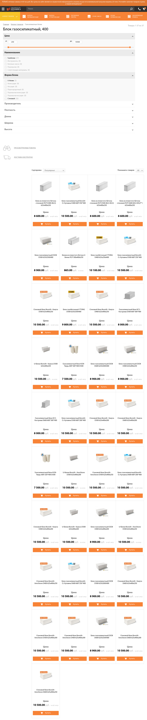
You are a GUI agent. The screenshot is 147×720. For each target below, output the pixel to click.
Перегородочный (16, 94)
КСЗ (73, 606)
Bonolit (54, 603)
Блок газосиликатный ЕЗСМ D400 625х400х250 (130, 231)
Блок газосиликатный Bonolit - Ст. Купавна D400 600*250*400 (74, 68)
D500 (63, 618)
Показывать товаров (126, 36)
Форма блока (11, 79)
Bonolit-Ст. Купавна (88, 603)
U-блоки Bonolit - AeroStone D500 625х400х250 (130, 394)
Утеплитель (101, 642)
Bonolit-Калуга (69, 603)
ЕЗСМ (63, 606)
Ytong (53, 606)
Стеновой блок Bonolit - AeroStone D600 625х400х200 (129, 503)
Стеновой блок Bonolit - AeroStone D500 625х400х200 (45, 503)
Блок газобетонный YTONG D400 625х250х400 (102, 122)
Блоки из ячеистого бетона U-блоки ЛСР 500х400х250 (74, 122)
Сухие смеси (55, 639)
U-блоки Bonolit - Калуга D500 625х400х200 (74, 394)
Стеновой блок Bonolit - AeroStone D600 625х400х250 (45, 557)
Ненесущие (13, 88)
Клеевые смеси (15, 67)
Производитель (12, 110)
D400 (53, 618)
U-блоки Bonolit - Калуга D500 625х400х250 (46, 231)
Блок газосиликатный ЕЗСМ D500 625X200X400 (102, 448)
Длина (7, 122)
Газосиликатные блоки (59, 636)
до (18, 41)
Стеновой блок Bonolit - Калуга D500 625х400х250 (46, 177)
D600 (73, 618)
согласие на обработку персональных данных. (120, 683)
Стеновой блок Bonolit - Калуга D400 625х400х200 (46, 394)
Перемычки (13, 70)
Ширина (8, 129)
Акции (5, 636)
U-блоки (12, 85)
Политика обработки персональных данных (42, 704)
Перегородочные (72, 614)
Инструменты (14, 64)
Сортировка (36, 36)
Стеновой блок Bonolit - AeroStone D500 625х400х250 (101, 340)
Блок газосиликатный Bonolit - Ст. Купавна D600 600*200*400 (130, 340)
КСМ (82, 606)
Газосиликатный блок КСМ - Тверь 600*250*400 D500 (46, 340)
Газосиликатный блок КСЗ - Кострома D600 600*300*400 (46, 285)
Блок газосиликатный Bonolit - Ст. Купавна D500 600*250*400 (130, 122)
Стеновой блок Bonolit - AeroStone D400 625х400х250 (45, 448)
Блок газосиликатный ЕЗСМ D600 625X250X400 (102, 503)
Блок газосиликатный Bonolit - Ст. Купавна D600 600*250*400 (74, 448)
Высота (8, 135)
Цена (7, 36)
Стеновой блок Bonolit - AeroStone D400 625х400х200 (73, 503)
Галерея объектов (10, 658)
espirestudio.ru (113, 708)
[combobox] (54, 36)
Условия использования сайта (42, 701)
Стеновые (55, 614)
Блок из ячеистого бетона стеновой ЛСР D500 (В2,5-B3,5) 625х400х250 (102, 69)
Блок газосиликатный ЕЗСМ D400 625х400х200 (102, 394)
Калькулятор (8, 642)
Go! (131, 9)
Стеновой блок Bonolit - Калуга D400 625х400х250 (102, 177)
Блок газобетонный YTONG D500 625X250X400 (74, 177)
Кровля (53, 645)
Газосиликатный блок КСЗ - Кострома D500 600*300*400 (130, 177)
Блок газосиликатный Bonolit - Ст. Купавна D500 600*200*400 (74, 285)
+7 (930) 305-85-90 (139, 9)
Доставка (7, 652)
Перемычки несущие (17, 102)
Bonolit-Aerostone (126, 603)
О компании (8, 639)
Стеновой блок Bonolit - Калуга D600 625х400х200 (130, 285)
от (6, 41)
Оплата (6, 649)
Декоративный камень (106, 636)
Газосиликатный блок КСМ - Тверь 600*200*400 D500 (74, 231)
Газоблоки (13, 61)
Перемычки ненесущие (16, 98)
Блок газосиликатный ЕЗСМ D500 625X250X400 (46, 122)
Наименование (12, 55)
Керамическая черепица (107, 639)
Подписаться (93, 689)
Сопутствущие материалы (17, 73)
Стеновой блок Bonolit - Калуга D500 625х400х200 (102, 285)
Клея (86, 610)
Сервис (6, 645)
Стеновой (13, 105)
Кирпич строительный (106, 645)
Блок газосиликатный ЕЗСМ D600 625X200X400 (102, 231)
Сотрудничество (9, 655)
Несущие (12, 91)
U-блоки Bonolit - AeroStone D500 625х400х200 (74, 340)
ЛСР (90, 606)
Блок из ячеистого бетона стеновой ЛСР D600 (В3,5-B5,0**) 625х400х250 (130, 69)
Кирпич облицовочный (59, 642)
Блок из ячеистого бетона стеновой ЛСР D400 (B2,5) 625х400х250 (45, 69)
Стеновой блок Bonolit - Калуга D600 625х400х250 (130, 448)
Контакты (7, 662)
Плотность (9, 116)
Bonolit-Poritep (108, 603)
